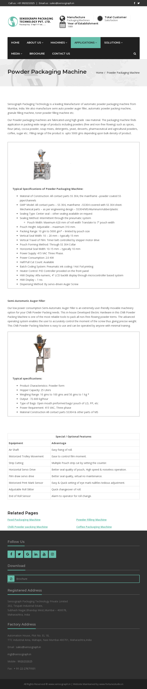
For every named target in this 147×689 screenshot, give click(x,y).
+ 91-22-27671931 (25, 668)
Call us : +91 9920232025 (21, 3)
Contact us (61, 53)
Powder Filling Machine (91, 519)
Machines (59, 42)
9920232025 (25, 661)
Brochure (37, 53)
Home (15, 42)
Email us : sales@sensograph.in (56, 3)
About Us (35, 42)
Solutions (113, 42)
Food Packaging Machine (24, 519)
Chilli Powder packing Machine (28, 527)
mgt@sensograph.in (19, 654)
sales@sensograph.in (28, 647)
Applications (86, 42)
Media (16, 53)
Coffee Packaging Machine (94, 527)
